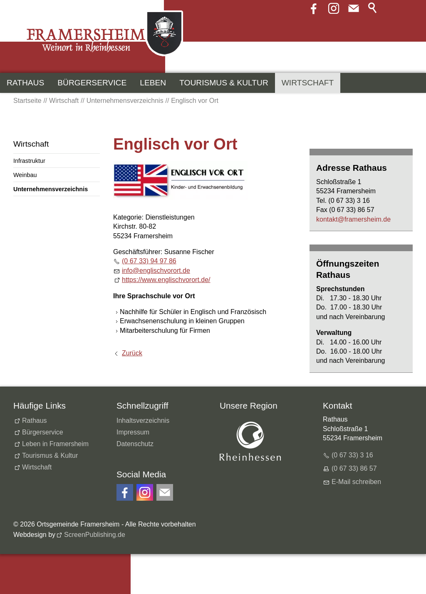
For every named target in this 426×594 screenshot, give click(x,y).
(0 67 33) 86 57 (354, 468)
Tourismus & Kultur (223, 82)
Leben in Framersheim (55, 443)
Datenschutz (135, 443)
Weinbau (25, 175)
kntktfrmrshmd (353, 219)
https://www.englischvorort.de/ (166, 279)
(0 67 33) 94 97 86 (149, 261)
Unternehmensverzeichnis (50, 189)
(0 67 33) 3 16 (352, 455)
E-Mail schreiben (356, 481)
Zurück (132, 353)
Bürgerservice (91, 82)
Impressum (132, 432)
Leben (153, 82)
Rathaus (25, 82)
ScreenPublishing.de (94, 534)
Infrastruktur (29, 160)
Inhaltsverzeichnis (142, 420)
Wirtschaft (308, 82)
